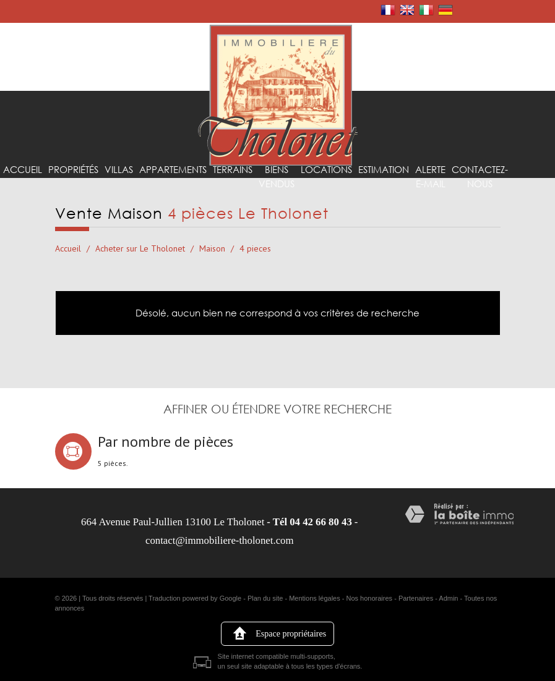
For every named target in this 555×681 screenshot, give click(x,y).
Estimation (364, 192)
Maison (212, 248)
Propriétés (69, 192)
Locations (309, 192)
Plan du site (265, 598)
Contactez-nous (456, 198)
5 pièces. (113, 463)
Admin (448, 598)
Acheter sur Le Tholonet (140, 248)
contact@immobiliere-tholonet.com (219, 540)
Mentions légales (314, 598)
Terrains (221, 192)
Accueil (21, 192)
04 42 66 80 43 (321, 522)
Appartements (164, 192)
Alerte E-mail (408, 198)
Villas (113, 192)
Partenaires (415, 598)
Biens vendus (263, 198)
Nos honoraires (369, 598)
